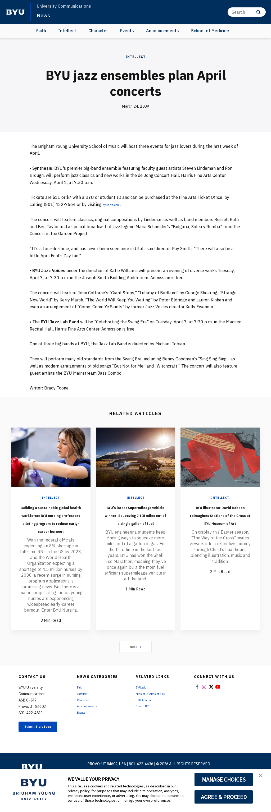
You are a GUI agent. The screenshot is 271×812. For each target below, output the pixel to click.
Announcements (162, 30)
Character (98, 30)
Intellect (67, 30)
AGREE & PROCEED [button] (224, 797)
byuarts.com (115, 204)
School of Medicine (210, 30)
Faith (41, 30)
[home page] (15, 12)
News (45, 15)
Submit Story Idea (42, 753)
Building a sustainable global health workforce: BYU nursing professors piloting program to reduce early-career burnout (50, 530)
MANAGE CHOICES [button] (224, 779)
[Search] (247, 12)
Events (127, 30)
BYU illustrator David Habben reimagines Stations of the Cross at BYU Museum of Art (220, 522)
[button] (262, 778)
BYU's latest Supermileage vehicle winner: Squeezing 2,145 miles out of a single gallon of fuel (135, 526)
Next (136, 670)
